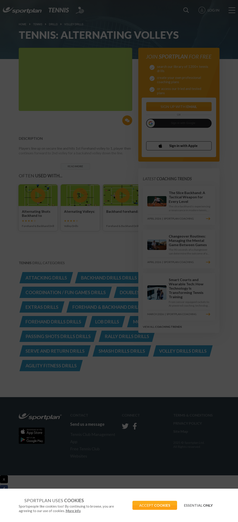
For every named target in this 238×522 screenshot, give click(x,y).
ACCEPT (154, 505)
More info (73, 511)
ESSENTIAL (198, 505)
